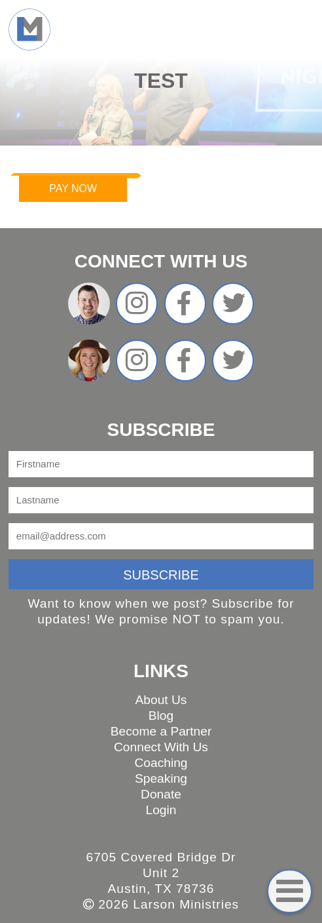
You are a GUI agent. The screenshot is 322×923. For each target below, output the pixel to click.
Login (161, 810)
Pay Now (73, 188)
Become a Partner (161, 731)
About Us (161, 700)
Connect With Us (161, 747)
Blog (161, 715)
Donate (161, 794)
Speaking (161, 778)
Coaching (160, 763)
